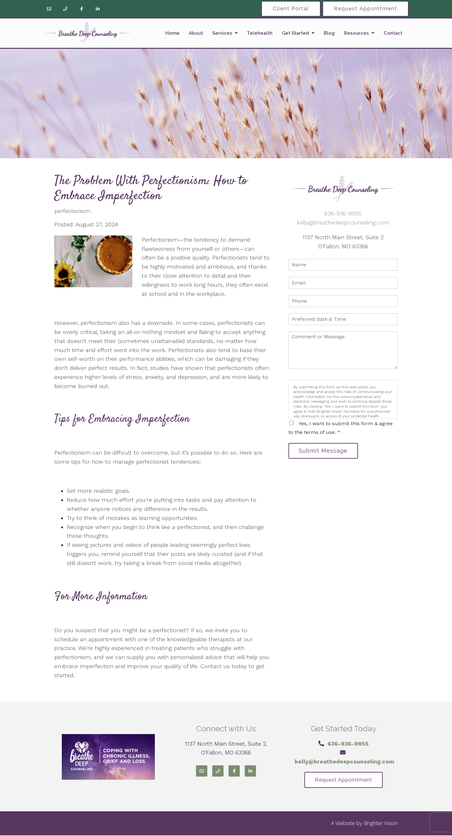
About (196, 33)
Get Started (295, 33)
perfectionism (72, 211)
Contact (393, 33)
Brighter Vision (381, 824)
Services (222, 33)
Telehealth (260, 33)
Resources (356, 33)
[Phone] (65, 8)
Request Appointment (365, 9)
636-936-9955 (342, 213)
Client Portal (291, 9)
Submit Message (324, 451)
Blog (329, 33)
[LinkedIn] (97, 8)
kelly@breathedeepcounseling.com (343, 222)
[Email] (49, 8)
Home (172, 33)
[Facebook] (81, 8)
